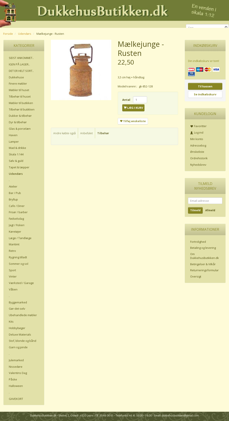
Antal (126, 100)
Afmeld (210, 210)
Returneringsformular (204, 270)
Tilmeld (195, 210)
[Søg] (226, 28)
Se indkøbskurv (205, 94)
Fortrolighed (198, 242)
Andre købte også (64, 133)
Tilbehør (103, 133)
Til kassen (205, 86)
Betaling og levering (203, 248)
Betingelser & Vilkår (203, 264)
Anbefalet (86, 133)
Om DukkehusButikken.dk (204, 256)
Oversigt (195, 276)
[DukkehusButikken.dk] (114, 13)
